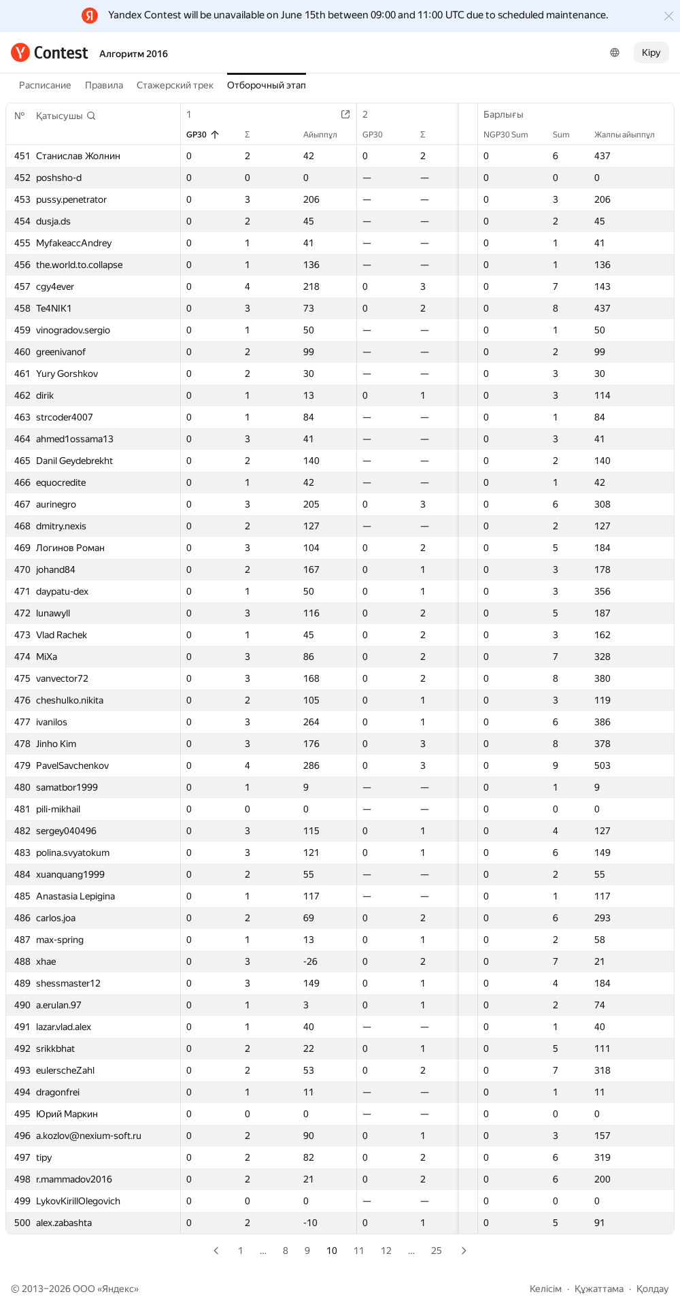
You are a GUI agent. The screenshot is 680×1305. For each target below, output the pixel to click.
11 (359, 1250)
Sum (568, 134)
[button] (66, 115)
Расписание (45, 85)
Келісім (546, 1288)
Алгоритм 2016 (133, 53)
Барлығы (510, 114)
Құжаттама (599, 1288)
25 (436, 1250)
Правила (104, 85)
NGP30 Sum (512, 134)
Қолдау (652, 1288)
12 (386, 1250)
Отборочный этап (266, 85)
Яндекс (118, 1288)
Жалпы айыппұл (631, 134)
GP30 (203, 134)
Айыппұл (305, 134)
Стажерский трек (175, 85)
